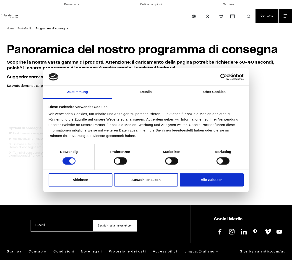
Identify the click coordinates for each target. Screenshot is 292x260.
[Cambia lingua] (194, 16)
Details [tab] (146, 92)
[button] (249, 16)
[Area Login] (207, 16)
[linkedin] (244, 231)
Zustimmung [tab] (77, 92)
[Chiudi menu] (285, 16)
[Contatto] (267, 16)
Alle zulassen (211, 180)
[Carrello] (221, 16)
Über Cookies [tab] (214, 92)
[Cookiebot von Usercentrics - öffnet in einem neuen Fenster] (224, 76)
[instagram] (232, 231)
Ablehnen (80, 180)
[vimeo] (267, 231)
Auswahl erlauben (146, 180)
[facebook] (220, 231)
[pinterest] (255, 231)
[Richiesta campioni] (232, 16)
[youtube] (279, 231)
